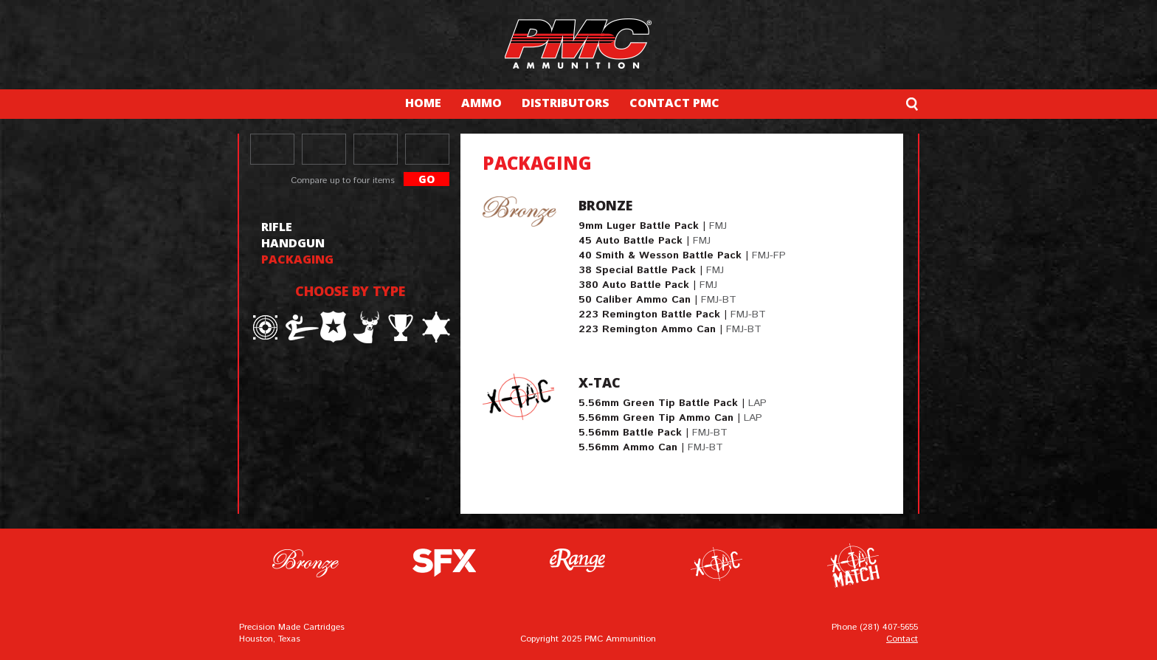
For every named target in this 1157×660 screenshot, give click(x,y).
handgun (293, 243)
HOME (423, 102)
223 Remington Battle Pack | (672, 314)
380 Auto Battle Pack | (647, 285)
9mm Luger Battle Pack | (652, 226)
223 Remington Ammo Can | (669, 329)
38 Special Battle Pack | (651, 270)
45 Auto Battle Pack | (644, 240)
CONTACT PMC (674, 102)
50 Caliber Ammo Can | (657, 299)
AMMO (481, 102)
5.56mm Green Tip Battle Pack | (672, 403)
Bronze (605, 205)
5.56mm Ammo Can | (650, 447)
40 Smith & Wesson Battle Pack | (682, 255)
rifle (276, 227)
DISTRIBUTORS (565, 102)
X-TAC (599, 382)
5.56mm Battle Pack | (653, 432)
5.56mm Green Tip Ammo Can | (670, 417)
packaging (297, 259)
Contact (902, 639)
